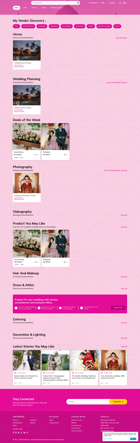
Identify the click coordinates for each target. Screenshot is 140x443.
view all (124, 346)
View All (124, 215)
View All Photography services (115, 170)
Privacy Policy (75, 428)
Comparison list (76, 425)
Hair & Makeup (66, 26)
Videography (54, 26)
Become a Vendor (56, 8)
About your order (76, 420)
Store (25, 8)
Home (16, 8)
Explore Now (118, 307)
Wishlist (73, 423)
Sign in (51, 420)
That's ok (133, 438)
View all (117, 26)
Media (44, 8)
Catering (90, 26)
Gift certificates (17, 423)
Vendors (34, 8)
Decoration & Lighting (104, 26)
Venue (16, 26)
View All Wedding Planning (117, 82)
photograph (46, 152)
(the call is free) (109, 423)
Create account (54, 423)
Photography (42, 26)
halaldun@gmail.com (107, 431)
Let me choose (108, 438)
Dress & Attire (79, 26)
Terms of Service (76, 431)
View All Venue (121, 38)
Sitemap (32, 423)
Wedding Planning (28, 26)
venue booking (18, 152)
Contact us (33, 420)
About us (15, 420)
